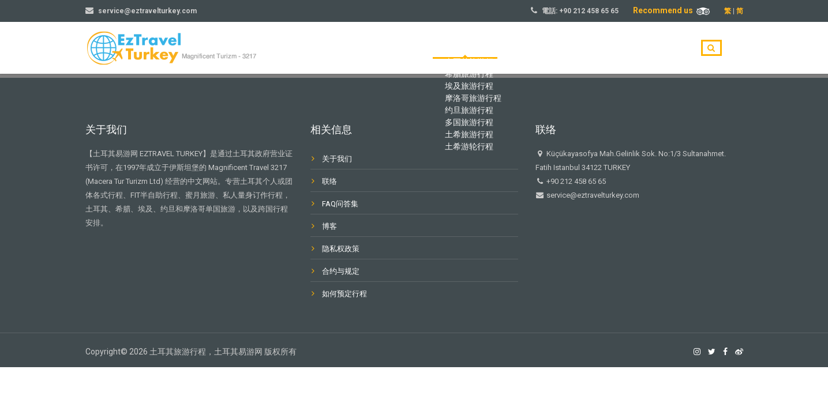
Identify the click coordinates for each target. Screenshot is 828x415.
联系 (668, 48)
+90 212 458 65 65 (589, 11)
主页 (475, 48)
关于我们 (584, 48)
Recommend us (671, 10)
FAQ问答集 (340, 203)
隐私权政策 (340, 248)
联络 (329, 181)
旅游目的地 (525, 48)
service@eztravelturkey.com (147, 11)
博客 (630, 48)
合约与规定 (340, 271)
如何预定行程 (344, 293)
